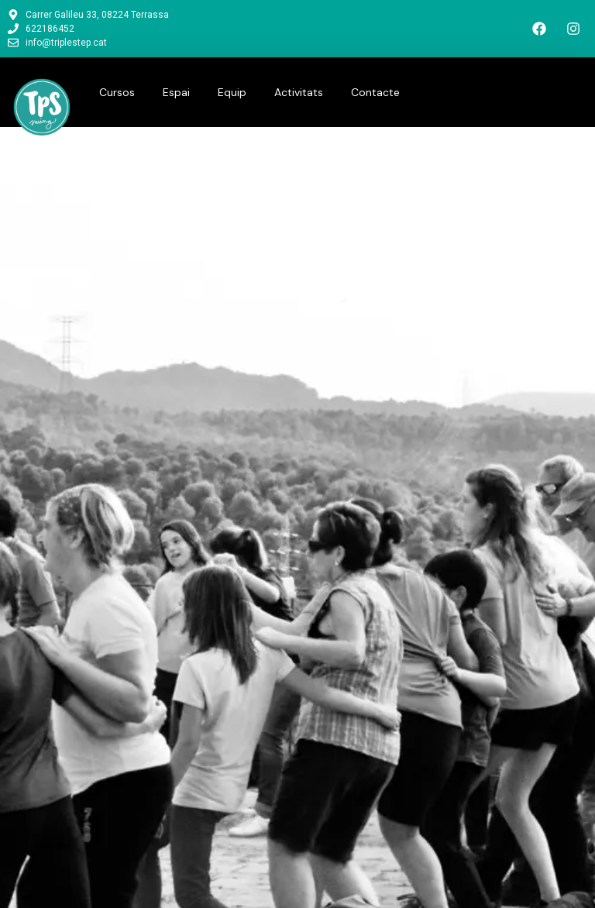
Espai (176, 92)
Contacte (375, 92)
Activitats (298, 92)
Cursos (117, 92)
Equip (232, 92)
